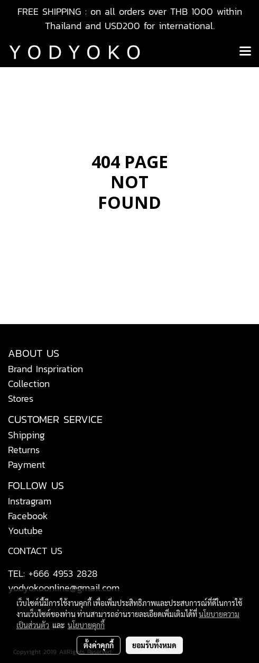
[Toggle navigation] (245, 51)
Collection (29, 383)
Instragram (29, 501)
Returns (24, 450)
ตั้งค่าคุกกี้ (99, 645)
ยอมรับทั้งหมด (154, 645)
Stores (20, 398)
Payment (26, 464)
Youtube (25, 530)
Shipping (26, 435)
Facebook (28, 516)
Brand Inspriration (45, 369)
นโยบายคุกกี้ (86, 625)
